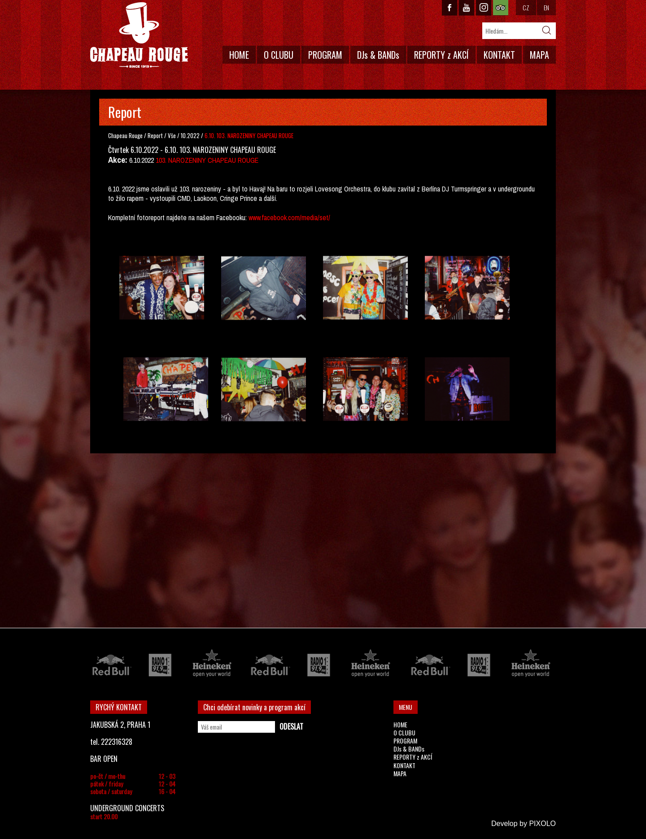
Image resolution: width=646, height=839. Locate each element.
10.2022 (190, 135)
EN (546, 7)
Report (155, 135)
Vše (172, 135)
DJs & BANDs (378, 54)
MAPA (539, 54)
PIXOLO (542, 823)
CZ (526, 7)
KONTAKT (499, 54)
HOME (239, 54)
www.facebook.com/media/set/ (289, 217)
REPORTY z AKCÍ (441, 54)
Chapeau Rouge (125, 135)
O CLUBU (278, 54)
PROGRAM (325, 54)
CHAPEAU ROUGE (139, 35)
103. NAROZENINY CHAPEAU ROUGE (207, 160)
